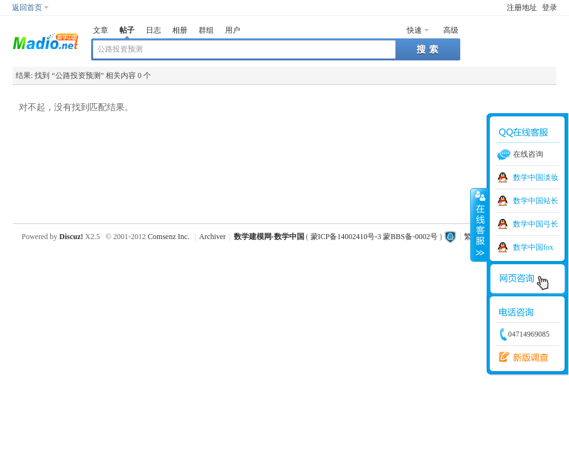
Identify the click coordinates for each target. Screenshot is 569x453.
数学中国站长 (535, 200)
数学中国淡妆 (535, 177)
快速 (414, 30)
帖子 (127, 30)
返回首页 (27, 7)
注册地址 (522, 7)
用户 (232, 30)
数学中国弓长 (535, 224)
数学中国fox (533, 247)
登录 (549, 7)
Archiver (212, 236)
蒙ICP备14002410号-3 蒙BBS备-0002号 (374, 236)
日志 (153, 30)
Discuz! (71, 236)
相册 (179, 30)
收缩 (479, 224)
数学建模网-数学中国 (269, 236)
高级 (450, 30)
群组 (206, 30)
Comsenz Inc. (168, 236)
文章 (100, 30)
